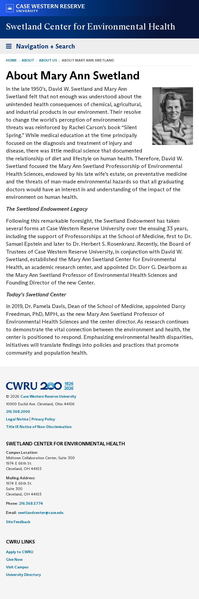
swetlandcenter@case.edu (40, 512)
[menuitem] (99, 552)
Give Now (14, 559)
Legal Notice (17, 419)
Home (11, 60)
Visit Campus (17, 567)
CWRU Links (20, 542)
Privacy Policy (43, 419)
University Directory (23, 574)
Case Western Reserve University (48, 396)
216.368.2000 (18, 411)
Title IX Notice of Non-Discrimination (39, 426)
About (28, 60)
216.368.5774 (31, 503)
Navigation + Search (38, 47)
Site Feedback (18, 521)
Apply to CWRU (19, 551)
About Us (48, 60)
